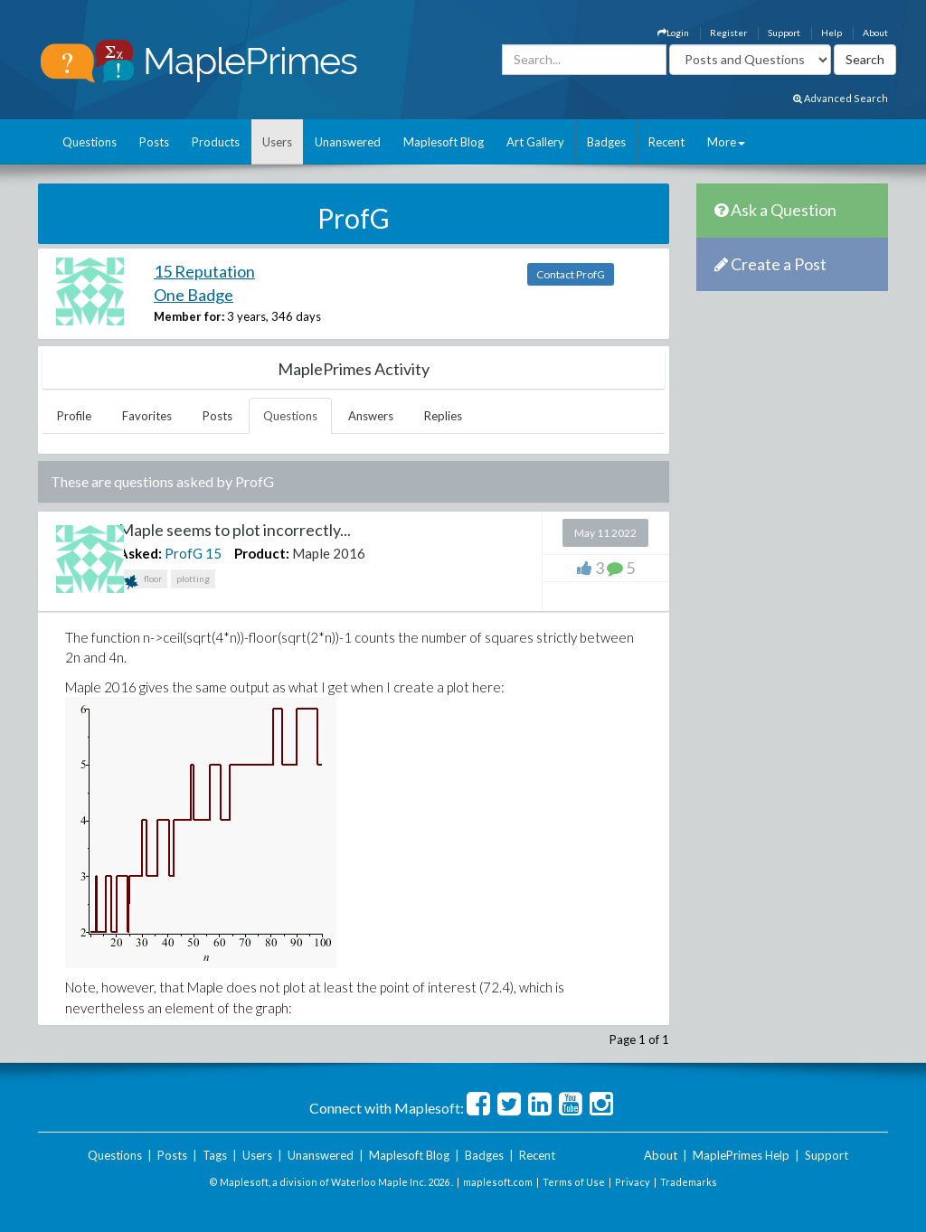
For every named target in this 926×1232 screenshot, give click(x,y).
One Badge (193, 295)
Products (216, 142)
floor (143, 580)
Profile (74, 416)
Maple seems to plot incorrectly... (234, 530)
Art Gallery (535, 142)
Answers (370, 416)
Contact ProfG (570, 274)
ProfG (184, 553)
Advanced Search (840, 98)
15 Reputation (204, 271)
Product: (261, 553)
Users (277, 142)
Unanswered (348, 142)
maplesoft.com (498, 1182)
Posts (154, 142)
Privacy (632, 1182)
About (875, 32)
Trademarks (688, 1182)
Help (831, 32)
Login (673, 32)
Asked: (140, 553)
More (726, 142)
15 (213, 553)
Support (784, 32)
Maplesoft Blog (443, 142)
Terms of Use (574, 1182)
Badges (606, 142)
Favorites (147, 416)
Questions (89, 142)
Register (728, 32)
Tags (215, 1155)
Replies (443, 416)
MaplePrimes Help (741, 1155)
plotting (193, 578)
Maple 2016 (328, 553)
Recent (666, 142)
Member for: (189, 316)
